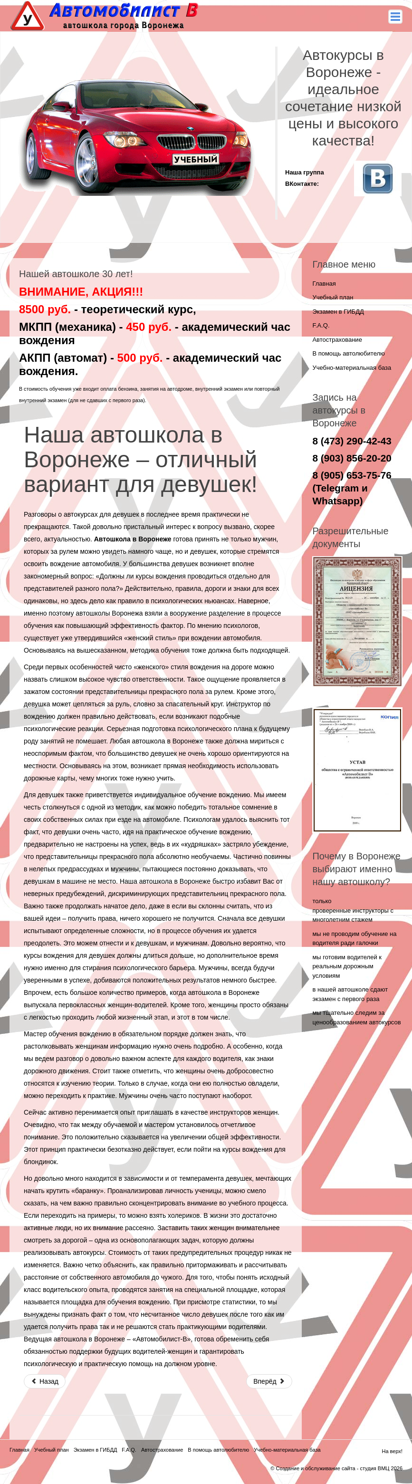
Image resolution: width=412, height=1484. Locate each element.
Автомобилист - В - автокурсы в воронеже (106, 16)
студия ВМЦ (374, 1468)
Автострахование (337, 339)
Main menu (395, 17)
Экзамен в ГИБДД (338, 311)
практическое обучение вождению (198, 832)
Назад (44, 1381)
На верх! (392, 1451)
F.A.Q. (320, 325)
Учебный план (332, 297)
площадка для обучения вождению (115, 1302)
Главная (323, 283)
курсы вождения (161, 576)
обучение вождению (219, 795)
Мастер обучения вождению (67, 1034)
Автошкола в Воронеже (133, 539)
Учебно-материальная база (351, 367)
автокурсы (89, 1252)
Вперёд (269, 1381)
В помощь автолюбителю (348, 353)
